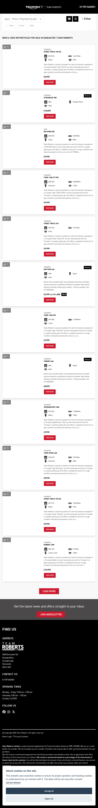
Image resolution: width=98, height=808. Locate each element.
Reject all (49, 799)
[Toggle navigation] (4, 7)
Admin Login (7, 736)
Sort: (7, 19)
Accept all (49, 791)
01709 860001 (88, 7)
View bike (50, 82)
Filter (86, 19)
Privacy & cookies (21, 736)
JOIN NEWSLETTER (51, 614)
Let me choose (13, 782)
